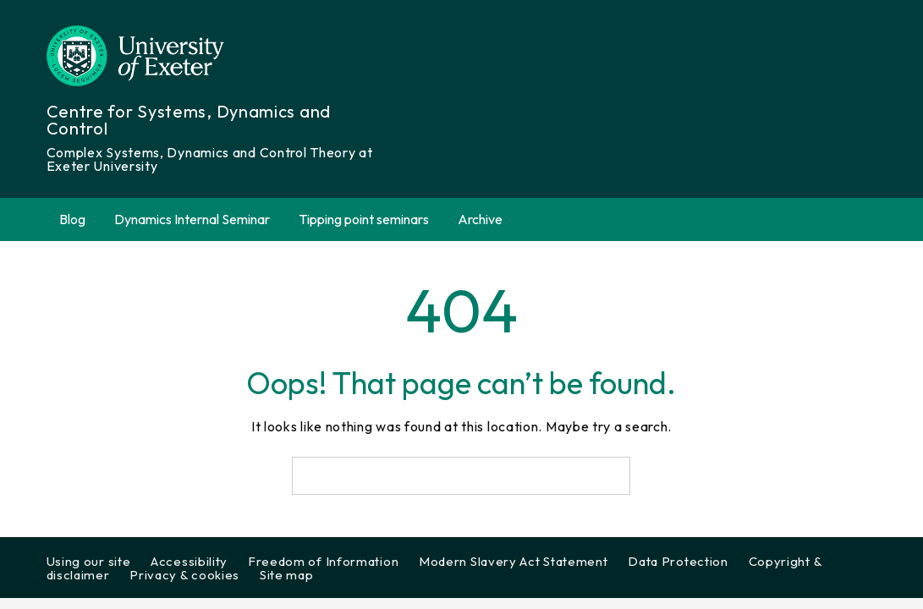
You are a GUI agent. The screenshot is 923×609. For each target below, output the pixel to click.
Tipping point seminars (364, 219)
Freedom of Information (323, 561)
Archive (490, 219)
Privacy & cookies (184, 575)
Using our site (89, 561)
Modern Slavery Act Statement (513, 561)
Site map (287, 575)
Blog (72, 219)
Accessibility (189, 561)
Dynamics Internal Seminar (192, 219)
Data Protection (678, 561)
